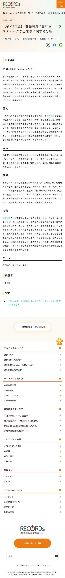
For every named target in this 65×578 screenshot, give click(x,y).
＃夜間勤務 (9, 390)
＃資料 (7, 451)
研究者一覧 (9, 507)
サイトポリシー (43, 565)
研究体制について (12, 502)
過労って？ (9, 354)
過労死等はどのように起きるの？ (19, 365)
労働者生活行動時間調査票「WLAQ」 (21, 425)
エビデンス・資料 (12, 439)
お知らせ (8, 469)
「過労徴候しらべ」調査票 (16, 415)
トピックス (9, 476)
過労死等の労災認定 (13, 370)
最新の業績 (9, 512)
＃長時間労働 (10, 385)
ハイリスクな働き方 (13, 378)
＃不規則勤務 (10, 400)
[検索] (56, 556)
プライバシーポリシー (24, 565)
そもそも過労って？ (13, 348)
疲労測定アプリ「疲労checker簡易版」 (21, 420)
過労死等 (50, 115)
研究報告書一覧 (22, 13)
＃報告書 (8, 461)
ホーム (9, 13)
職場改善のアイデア (13, 409)
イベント (8, 481)
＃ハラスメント (11, 395)
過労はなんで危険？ (13, 359)
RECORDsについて (13, 490)
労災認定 (7, 218)
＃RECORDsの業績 (12, 446)
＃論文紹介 (9, 456)
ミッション (9, 497)
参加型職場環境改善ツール (16, 431)
